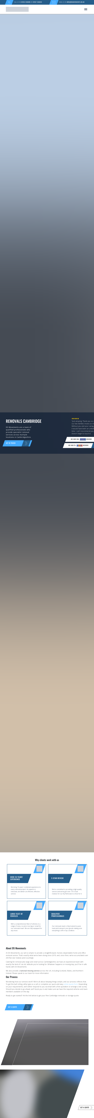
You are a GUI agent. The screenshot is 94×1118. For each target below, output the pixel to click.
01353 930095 (25, 2)
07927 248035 (36, 2)
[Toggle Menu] (85, 9)
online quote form (71, 984)
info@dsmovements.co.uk (75, 2)
